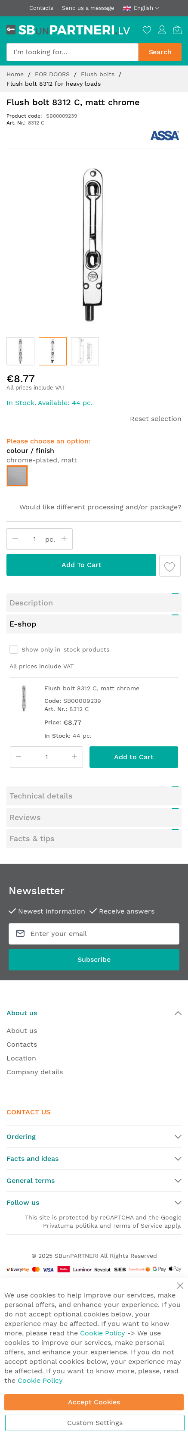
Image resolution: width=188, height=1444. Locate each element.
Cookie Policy (102, 1333)
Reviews (25, 795)
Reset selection (156, 419)
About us (21, 1009)
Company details (34, 1050)
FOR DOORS (53, 74)
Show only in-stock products (65, 627)
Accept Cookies (94, 1402)
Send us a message (88, 8)
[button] (20, 351)
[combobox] (72, 52)
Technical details (41, 774)
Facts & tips (32, 816)
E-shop (22, 602)
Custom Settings (95, 1423)
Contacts (41, 8)
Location (21, 1036)
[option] (17, 476)
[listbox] (94, 478)
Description (31, 581)
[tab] (94, 581)
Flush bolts (99, 74)
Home (16, 74)
